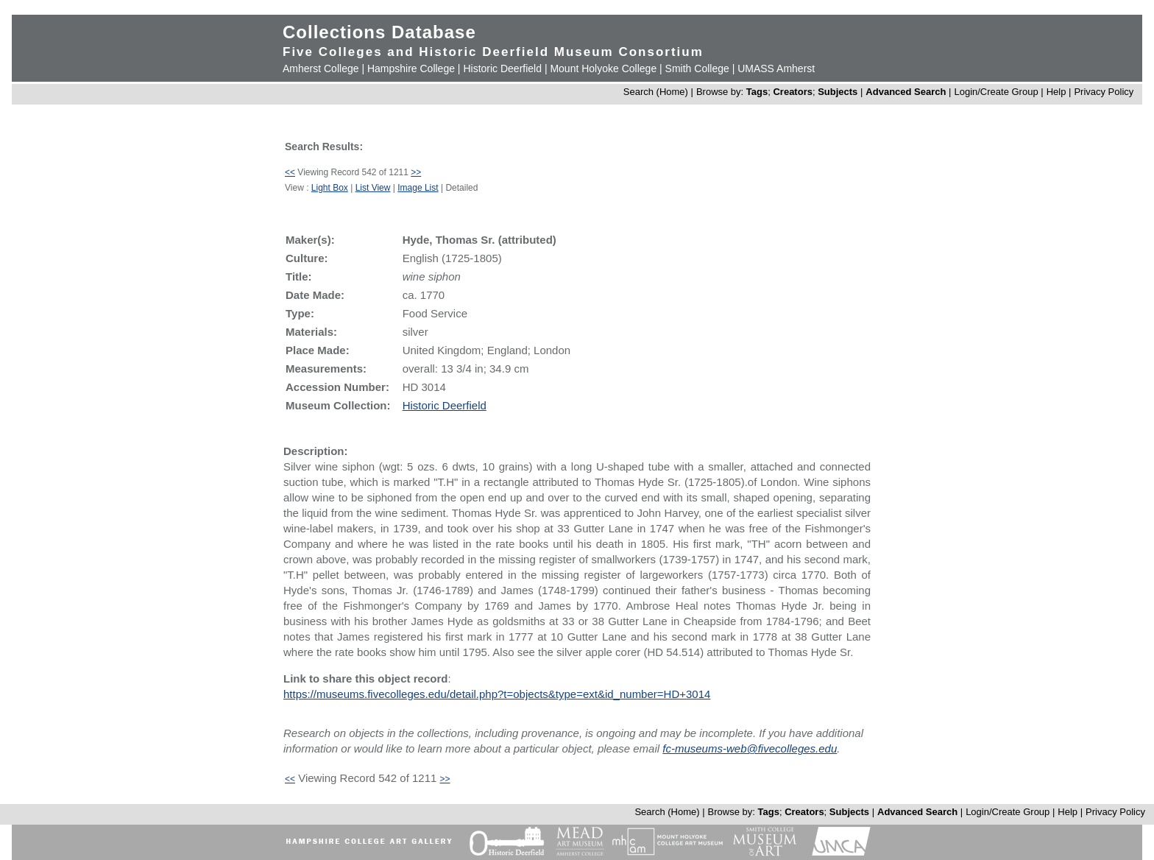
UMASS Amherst (776, 68)
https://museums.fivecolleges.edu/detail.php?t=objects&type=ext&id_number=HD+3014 (496, 694)
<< (290, 172)
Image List (417, 188)
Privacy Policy (1103, 91)
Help (1056, 91)
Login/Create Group (997, 91)
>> (416, 172)
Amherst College (321, 68)
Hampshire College (411, 68)
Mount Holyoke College (603, 68)
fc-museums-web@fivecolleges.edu (749, 748)
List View (373, 188)
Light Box (329, 188)
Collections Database (379, 32)
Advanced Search (906, 91)
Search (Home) (655, 91)
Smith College (697, 68)
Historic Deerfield (502, 68)
